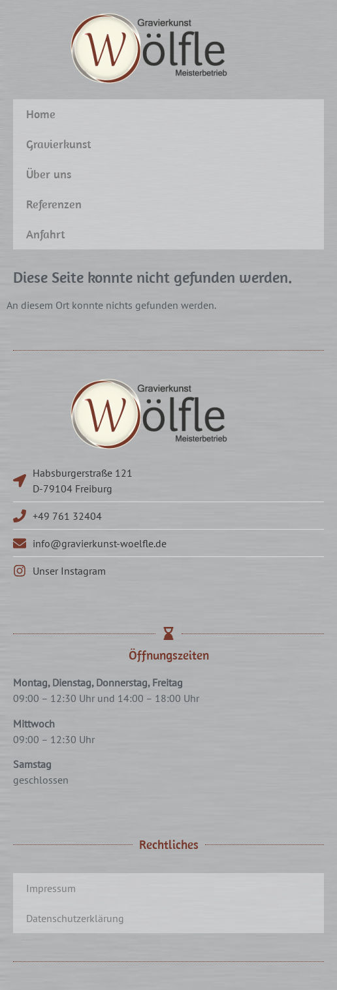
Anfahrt (45, 234)
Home (41, 113)
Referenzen (54, 204)
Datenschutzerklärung (75, 918)
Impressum (51, 888)
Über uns (48, 174)
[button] (23, 966)
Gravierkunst (58, 144)
